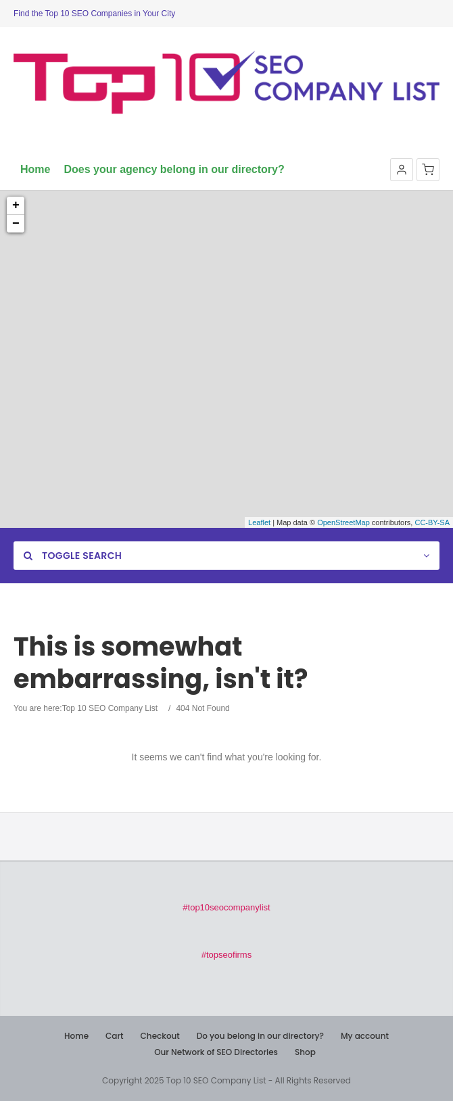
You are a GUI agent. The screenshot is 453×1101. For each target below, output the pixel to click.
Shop (305, 1052)
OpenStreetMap (343, 522)
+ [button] (16, 205)
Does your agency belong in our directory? (174, 169)
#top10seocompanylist (226, 907)
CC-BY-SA (432, 522)
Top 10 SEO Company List (110, 708)
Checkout (160, 1036)
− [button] (16, 224)
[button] (401, 169)
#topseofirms (226, 955)
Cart (114, 1036)
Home (35, 169)
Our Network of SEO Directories (216, 1052)
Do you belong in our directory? (260, 1036)
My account (365, 1036)
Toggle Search (73, 555)
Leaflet (259, 522)
